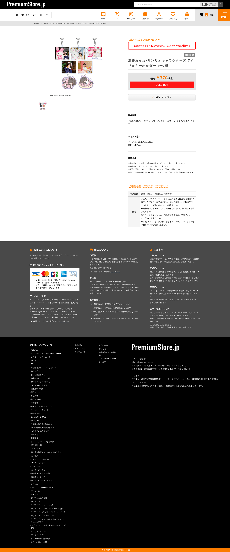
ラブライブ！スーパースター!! (43, 516)
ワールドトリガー (38, 535)
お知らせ (145, 16)
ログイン (186, 16)
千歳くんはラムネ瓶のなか (41, 424)
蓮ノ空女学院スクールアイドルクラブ (46, 452)
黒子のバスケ (36, 392)
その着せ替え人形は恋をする (42, 428)
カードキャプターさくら (40, 382)
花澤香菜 (34, 456)
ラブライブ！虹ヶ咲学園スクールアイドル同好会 (48, 526)
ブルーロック (36, 466)
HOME (36, 23)
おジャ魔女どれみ (38, 375)
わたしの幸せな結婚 (39, 542)
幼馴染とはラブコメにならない (43, 368)
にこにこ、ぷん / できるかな (42, 442)
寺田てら (34, 435)
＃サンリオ (148, 186)
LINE (103, 16)
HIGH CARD (36, 449)
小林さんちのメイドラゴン (41, 406)
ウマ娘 (33, 361)
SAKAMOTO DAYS (38, 417)
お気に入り (173, 16)
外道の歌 (34, 396)
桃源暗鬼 (34, 438)
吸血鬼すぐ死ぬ (37, 389)
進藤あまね (47, 23)
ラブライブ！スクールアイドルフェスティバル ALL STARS (48, 520)
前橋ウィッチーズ (38, 477)
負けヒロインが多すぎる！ (41, 480)
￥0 (206, 14)
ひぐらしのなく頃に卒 (40, 459)
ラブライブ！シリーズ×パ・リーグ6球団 (47, 509)
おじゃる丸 (35, 371)
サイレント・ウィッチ (40, 410)
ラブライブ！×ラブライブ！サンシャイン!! (48, 512)
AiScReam (35, 350)
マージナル (35, 491)
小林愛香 (34, 403)
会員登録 (159, 16)
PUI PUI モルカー (38, 463)
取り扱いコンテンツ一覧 (29, 15)
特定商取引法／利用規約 (107, 353)
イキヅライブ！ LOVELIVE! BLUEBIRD (46, 354)
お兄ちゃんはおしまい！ (40, 378)
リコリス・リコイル (39, 532)
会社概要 (102, 362)
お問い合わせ (104, 345)
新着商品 (78, 345)
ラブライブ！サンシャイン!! (42, 505)
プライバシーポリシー (107, 359)
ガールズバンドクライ (40, 385)
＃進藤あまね (135, 186)
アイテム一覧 (80, 352)
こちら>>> (64, 321)
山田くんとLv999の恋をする (42, 487)
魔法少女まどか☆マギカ (40, 473)
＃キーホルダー (161, 186)
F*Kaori (34, 364)
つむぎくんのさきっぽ (40, 431)
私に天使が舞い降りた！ (40, 539)
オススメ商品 (80, 349)
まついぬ (34, 484)
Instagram (131, 16)
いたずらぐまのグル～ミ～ (41, 357)
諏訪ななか (35, 421)
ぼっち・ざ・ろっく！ (40, 470)
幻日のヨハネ (36, 399)
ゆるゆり (34, 495)
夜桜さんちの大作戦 (39, 498)
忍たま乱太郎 (36, 445)
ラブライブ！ (36, 502)
